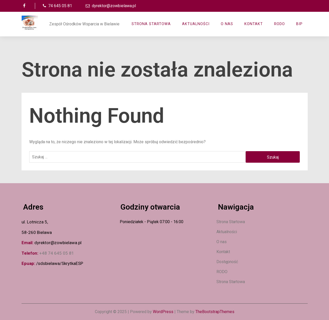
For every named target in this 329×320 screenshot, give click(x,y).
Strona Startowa (151, 24)
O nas (227, 24)
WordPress (163, 311)
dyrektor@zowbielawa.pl (110, 5)
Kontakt (253, 24)
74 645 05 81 (57, 5)
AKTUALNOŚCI (196, 24)
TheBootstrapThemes (214, 311)
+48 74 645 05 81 (56, 253)
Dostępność (227, 261)
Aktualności (226, 231)
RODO (279, 24)
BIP (299, 24)
